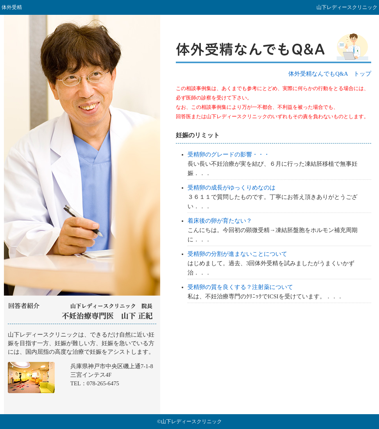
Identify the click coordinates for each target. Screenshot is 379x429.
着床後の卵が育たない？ (220, 221)
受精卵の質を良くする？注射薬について (240, 287)
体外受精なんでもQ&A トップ (329, 74)
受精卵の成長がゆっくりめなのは (231, 187)
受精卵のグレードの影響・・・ (229, 154)
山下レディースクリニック (82, 369)
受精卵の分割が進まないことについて (237, 254)
